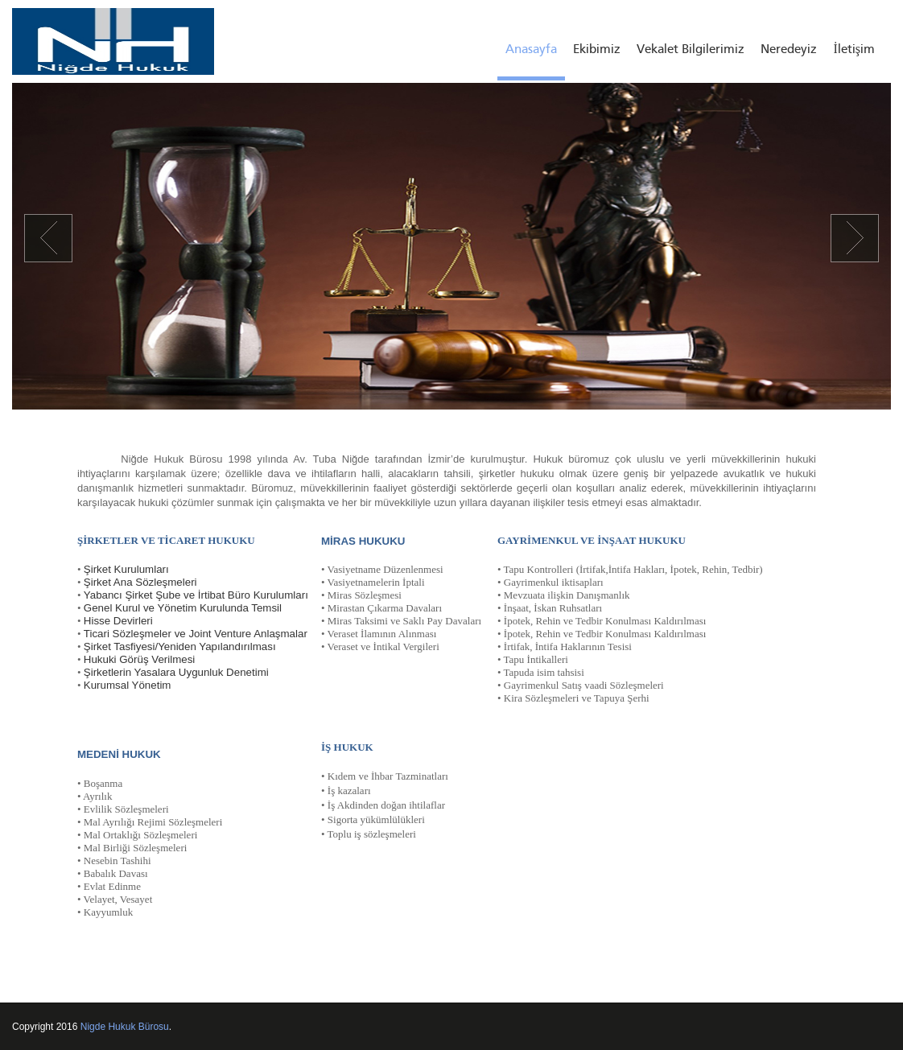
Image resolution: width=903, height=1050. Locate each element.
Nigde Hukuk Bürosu (124, 1026)
